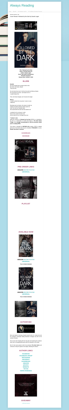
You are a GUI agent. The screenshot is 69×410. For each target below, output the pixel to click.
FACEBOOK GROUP (26, 355)
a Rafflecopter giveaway (26, 403)
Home (10, 11)
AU (33, 170)
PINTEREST (26, 359)
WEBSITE (26, 367)
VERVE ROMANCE (26, 371)
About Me (14, 11)
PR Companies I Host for (22, 11)
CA (30, 170)
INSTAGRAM (26, 357)
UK (27, 170)
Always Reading (22, 5)
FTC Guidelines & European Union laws (35, 11)
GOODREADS (26, 361)
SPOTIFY (26, 365)
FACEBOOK (26, 354)
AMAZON (26, 363)
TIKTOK (25, 369)
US (24, 170)
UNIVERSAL (26, 172)
